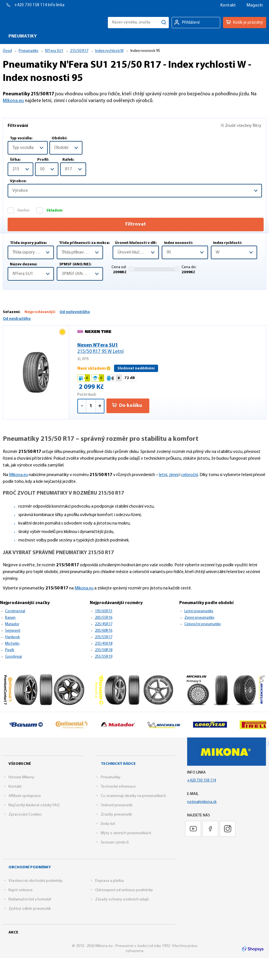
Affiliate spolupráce (24, 796)
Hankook (12, 637)
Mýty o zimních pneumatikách (126, 833)
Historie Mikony (21, 777)
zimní (174, 475)
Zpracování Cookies (25, 814)
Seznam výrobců (115, 842)
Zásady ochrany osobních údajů (122, 899)
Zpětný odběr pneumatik (29, 909)
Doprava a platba (109, 881)
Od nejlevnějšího (75, 312)
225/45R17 (103, 624)
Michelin (12, 644)
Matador (12, 624)
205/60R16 (103, 631)
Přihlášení (191, 22)
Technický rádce (118, 764)
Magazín (254, 5)
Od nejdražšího (17, 319)
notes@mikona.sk (201, 802)
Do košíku (127, 405)
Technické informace (118, 787)
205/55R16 (103, 618)
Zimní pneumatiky (199, 618)
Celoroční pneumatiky (202, 624)
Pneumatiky (111, 777)
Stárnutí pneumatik (116, 805)
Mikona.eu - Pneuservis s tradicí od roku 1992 (32, 22)
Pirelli (9, 650)
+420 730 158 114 (31, 5)
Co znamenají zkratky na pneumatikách (133, 796)
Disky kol (108, 824)
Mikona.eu (13, 100)
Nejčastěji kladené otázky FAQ (34, 805)
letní (163, 475)
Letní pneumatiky (198, 611)
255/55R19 (103, 657)
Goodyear (13, 657)
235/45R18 (103, 644)
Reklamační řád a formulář (29, 899)
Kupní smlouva (20, 890)
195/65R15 (103, 611)
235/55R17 (103, 637)
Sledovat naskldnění (136, 368)
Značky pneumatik (116, 814)
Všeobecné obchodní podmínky (35, 881)
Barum (10, 618)
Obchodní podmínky (29, 867)
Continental (15, 611)
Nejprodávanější (40, 312)
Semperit (12, 631)
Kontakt (228, 5)
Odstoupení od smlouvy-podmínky (124, 890)
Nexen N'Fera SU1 (167, 349)
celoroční (189, 475)
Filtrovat (135, 224)
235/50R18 (103, 650)
